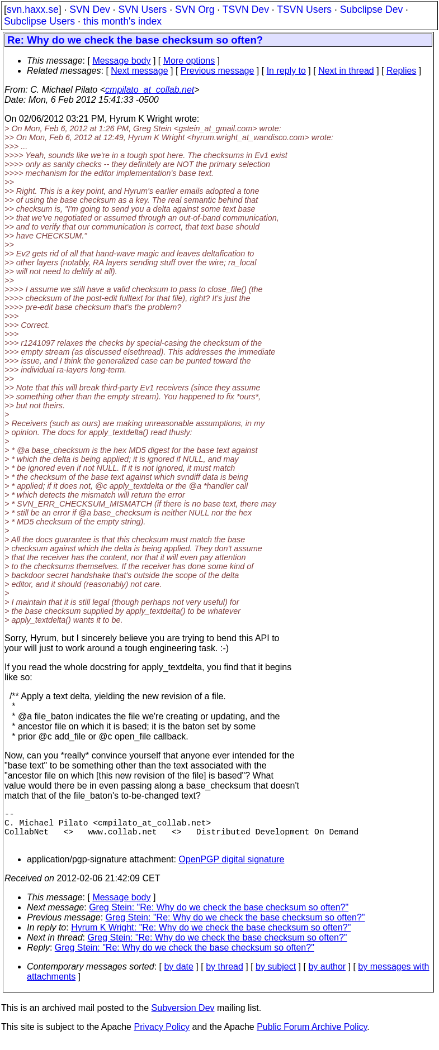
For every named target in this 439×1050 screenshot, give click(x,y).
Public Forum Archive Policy (312, 1036)
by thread (224, 975)
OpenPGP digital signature (231, 868)
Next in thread (346, 70)
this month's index (122, 21)
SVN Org (194, 9)
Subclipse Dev (371, 9)
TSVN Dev (246, 9)
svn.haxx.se (33, 9)
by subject (276, 975)
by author (327, 975)
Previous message (217, 70)
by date (178, 975)
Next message (139, 70)
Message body (121, 60)
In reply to (286, 70)
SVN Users (142, 9)
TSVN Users (304, 9)
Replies (401, 70)
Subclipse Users (39, 21)
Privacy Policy (162, 1036)
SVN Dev (89, 9)
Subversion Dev (183, 1017)
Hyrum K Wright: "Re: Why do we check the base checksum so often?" (211, 936)
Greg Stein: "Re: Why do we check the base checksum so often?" (218, 916)
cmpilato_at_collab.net (149, 89)
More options (189, 60)
